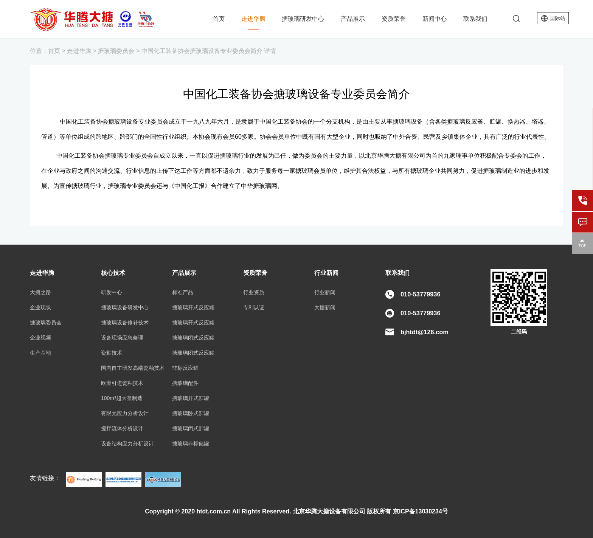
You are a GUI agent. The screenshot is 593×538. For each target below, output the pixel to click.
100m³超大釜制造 (122, 398)
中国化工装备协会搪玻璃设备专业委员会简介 (201, 51)
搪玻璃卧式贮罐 (190, 413)
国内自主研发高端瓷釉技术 (133, 368)
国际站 (557, 18)
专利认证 (253, 307)
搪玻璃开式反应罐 (193, 307)
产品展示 (353, 19)
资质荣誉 (394, 19)
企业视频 (40, 338)
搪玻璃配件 (185, 383)
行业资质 (253, 292)
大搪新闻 (324, 307)
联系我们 (475, 19)
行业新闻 (324, 292)
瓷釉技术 (111, 353)
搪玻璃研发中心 (303, 19)
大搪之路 (40, 292)
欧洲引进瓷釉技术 (122, 383)
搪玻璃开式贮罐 (190, 398)
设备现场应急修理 (122, 338)
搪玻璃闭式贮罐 (190, 428)
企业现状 (40, 307)
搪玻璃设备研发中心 (125, 307)
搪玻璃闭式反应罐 (193, 338)
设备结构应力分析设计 (127, 443)
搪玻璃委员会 (116, 51)
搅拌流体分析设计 (122, 428)
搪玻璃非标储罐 (190, 443)
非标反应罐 (185, 368)
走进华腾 (253, 19)
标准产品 (182, 292)
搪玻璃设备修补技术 (125, 322)
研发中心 (111, 292)
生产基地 (40, 353)
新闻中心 (434, 19)
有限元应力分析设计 (125, 413)
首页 (219, 19)
